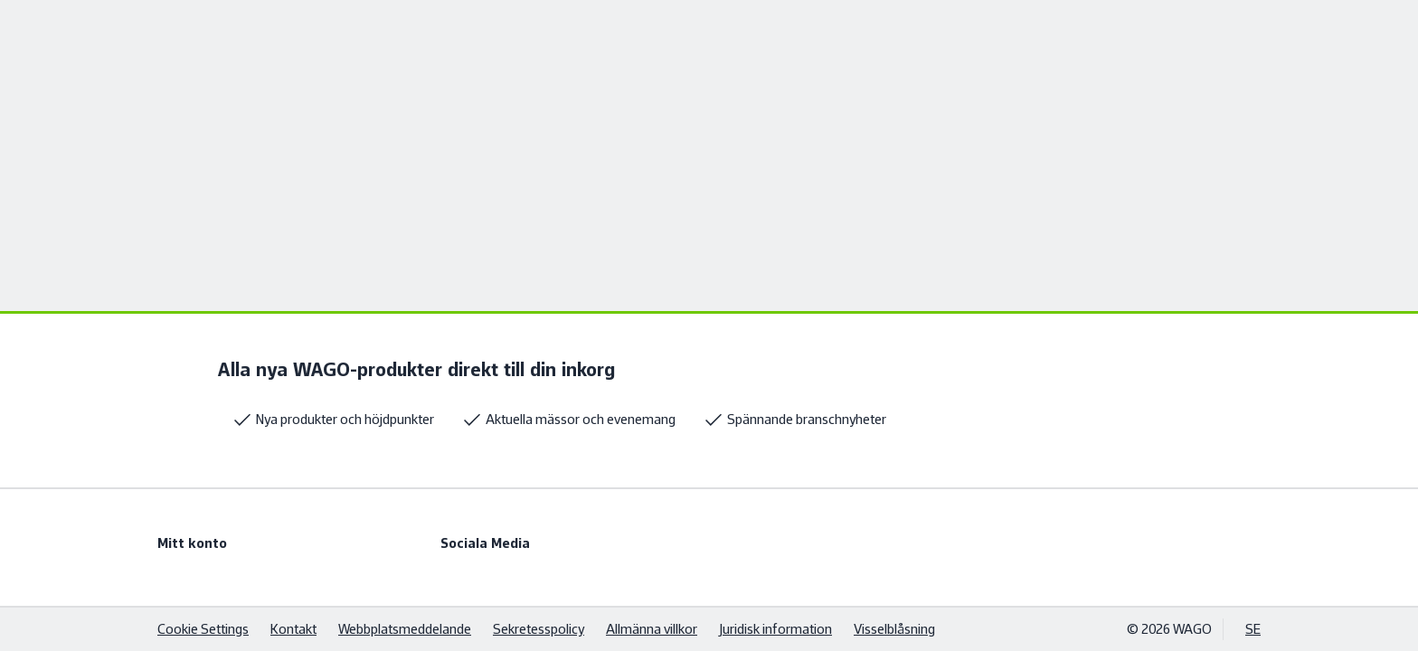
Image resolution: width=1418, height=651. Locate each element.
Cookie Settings (203, 629)
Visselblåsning (894, 629)
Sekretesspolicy (538, 629)
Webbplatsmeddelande (404, 629)
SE (1253, 629)
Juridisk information (775, 629)
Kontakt (293, 629)
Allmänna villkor (651, 629)
